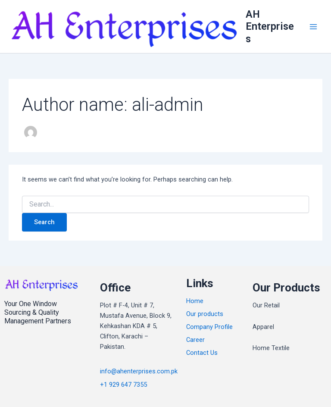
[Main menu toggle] (313, 27)
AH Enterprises (270, 26)
